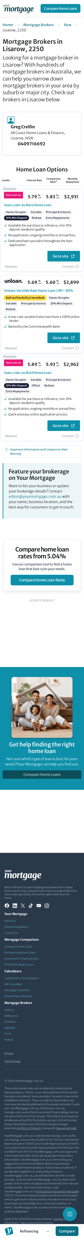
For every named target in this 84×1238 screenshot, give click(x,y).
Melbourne (11, 1015)
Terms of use (12, 1061)
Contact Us (11, 932)
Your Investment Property (36, 1223)
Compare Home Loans (60, 8)
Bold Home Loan (28, 373)
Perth (8, 1033)
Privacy (9, 1053)
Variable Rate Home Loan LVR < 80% (38, 290)
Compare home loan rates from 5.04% (42, 553)
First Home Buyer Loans (19, 964)
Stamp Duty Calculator (18, 996)
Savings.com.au (64, 1219)
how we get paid (66, 1128)
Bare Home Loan (28, 205)
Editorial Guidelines (16, 926)
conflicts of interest (28, 1128)
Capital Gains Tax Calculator (21, 978)
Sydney (9, 1009)
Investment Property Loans (21, 958)
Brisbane (10, 1021)
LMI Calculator (13, 984)
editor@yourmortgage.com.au (35, 496)
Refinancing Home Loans (20, 952)
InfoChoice (11, 1223)
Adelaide (9, 1027)
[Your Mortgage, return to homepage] (19, 8)
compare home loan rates (42, 580)
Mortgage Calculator (17, 990)
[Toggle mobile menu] (70, 1214)
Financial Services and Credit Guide (57, 1191)
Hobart (8, 1039)
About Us (10, 921)
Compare (68, 266)
